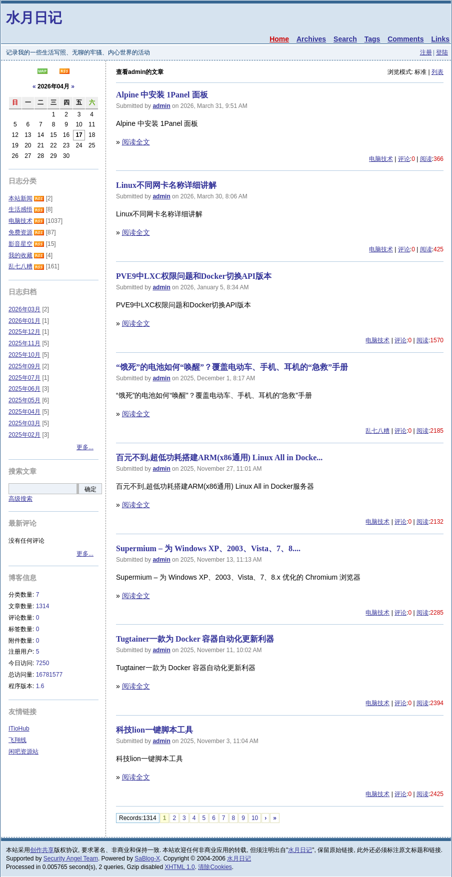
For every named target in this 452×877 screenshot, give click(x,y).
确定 (90, 489)
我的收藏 (20, 255)
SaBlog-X (147, 858)
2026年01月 (24, 320)
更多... (85, 447)
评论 (404, 158)
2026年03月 (24, 309)
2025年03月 (24, 423)
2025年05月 (24, 400)
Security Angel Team (71, 858)
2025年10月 (24, 354)
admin (161, 105)
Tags (372, 39)
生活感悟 (20, 209)
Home (279, 39)
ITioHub (19, 728)
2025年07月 (24, 377)
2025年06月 (24, 388)
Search (345, 39)
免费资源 (20, 232)
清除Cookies (215, 867)
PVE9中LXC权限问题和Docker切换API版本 (194, 276)
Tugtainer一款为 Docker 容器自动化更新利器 (195, 639)
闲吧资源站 (23, 751)
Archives (311, 39)
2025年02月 (24, 434)
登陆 (442, 52)
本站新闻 (20, 198)
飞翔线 (17, 740)
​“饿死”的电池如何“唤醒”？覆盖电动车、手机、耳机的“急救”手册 (232, 367)
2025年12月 (24, 331)
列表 (438, 71)
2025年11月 (24, 343)
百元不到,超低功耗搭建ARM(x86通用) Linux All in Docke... (219, 457)
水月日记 (34, 17)
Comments (406, 39)
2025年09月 (24, 366)
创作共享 (42, 850)
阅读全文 (136, 142)
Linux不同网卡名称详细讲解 (166, 185)
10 (255, 818)
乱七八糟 (378, 430)
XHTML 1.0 (180, 867)
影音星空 (20, 243)
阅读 (426, 158)
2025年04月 (24, 411)
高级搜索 (20, 498)
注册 (426, 52)
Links (440, 39)
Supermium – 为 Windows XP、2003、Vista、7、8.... (208, 548)
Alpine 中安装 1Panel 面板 (162, 94)
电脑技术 (381, 158)
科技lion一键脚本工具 (154, 730)
